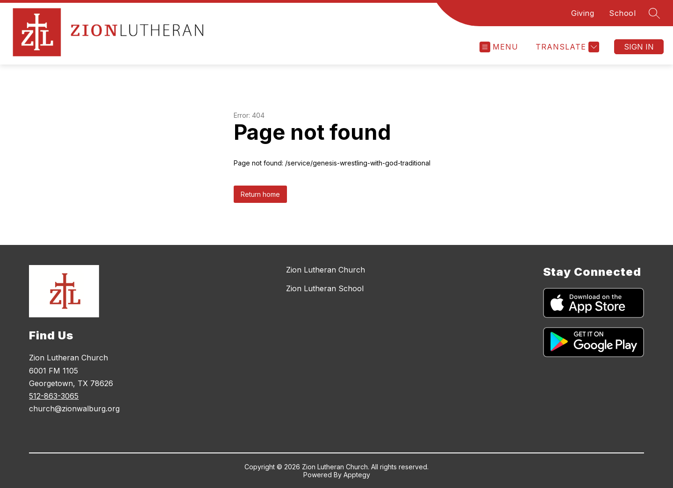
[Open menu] (499, 47)
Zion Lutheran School (325, 288)
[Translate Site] (566, 47)
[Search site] (654, 13)
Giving (582, 13)
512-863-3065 (54, 396)
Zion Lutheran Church (325, 269)
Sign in (639, 46)
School (622, 13)
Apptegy (357, 475)
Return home (260, 194)
